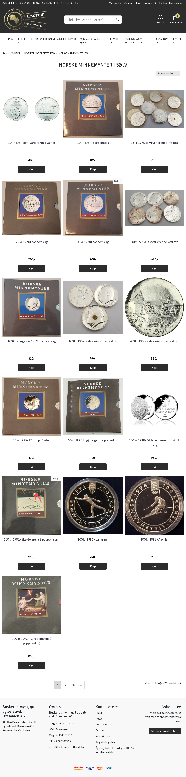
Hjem (4, 53)
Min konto (115, 3)
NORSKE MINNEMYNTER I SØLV (73, 53)
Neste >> (77, 685)
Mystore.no (24, 730)
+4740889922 (62, 741)
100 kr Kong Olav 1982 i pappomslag (31, 341)
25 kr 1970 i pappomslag (32, 242)
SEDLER (21, 38)
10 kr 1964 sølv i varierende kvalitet (31, 143)
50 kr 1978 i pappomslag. (93, 242)
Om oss (100, 730)
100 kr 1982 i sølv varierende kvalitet (93, 341)
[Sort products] (168, 73)
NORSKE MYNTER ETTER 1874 (38, 53)
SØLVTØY (162, 38)
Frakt (99, 712)
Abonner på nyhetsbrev (165, 730)
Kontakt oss (103, 736)
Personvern (102, 724)
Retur (99, 718)
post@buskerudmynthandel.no (67, 746)
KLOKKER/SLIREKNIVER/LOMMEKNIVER (53, 38)
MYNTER (115, 38)
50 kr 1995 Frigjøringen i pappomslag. (93, 440)
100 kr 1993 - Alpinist (154, 539)
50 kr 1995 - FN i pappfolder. (31, 440)
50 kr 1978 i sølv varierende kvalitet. (154, 242)
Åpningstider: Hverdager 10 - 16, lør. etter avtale (153, 3)
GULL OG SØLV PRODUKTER (133, 40)
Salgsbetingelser (105, 742)
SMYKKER (177, 38)
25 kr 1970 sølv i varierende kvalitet (154, 143)
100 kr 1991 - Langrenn (93, 539)
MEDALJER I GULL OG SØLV (92, 40)
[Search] (93, 19)
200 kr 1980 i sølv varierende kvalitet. (154, 341)
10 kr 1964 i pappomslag (93, 143)
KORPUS (8, 38)
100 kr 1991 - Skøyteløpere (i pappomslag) (31, 539)
